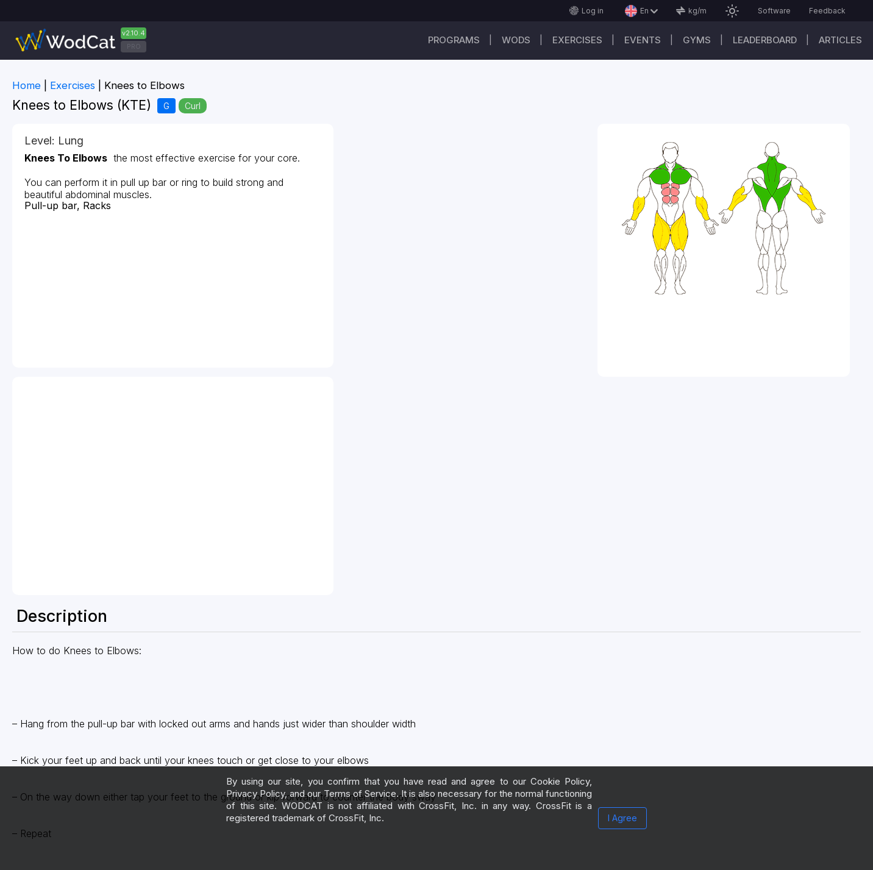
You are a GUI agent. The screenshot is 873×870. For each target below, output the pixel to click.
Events (642, 40)
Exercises (577, 40)
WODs (516, 40)
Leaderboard (765, 40)
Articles (840, 40)
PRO (134, 46)
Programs (454, 40)
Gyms (697, 40)
